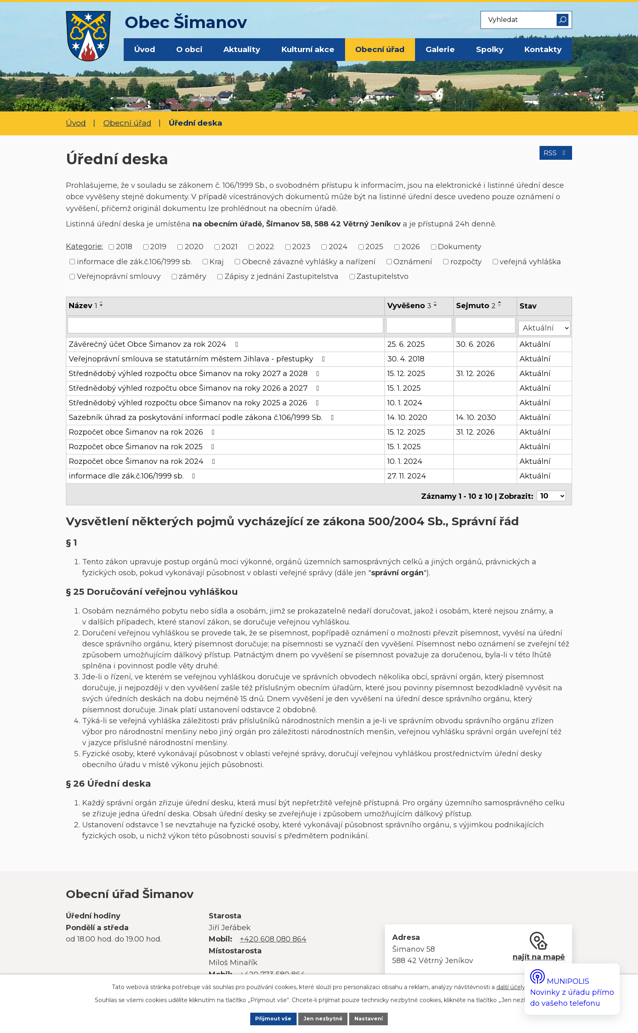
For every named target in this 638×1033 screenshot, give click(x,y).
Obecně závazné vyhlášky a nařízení (309, 261)
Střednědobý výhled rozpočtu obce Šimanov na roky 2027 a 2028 (196, 370)
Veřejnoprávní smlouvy (119, 276)
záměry (192, 276)
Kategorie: (84, 246)
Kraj (217, 261)
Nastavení (381, 1018)
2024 (338, 246)
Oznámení (412, 261)
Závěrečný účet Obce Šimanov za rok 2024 (155, 341)
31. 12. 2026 (476, 370)
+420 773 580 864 (272, 967)
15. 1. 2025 (405, 385)
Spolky (489, 49)
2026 (411, 246)
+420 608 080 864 (273, 932)
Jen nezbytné (323, 1018)
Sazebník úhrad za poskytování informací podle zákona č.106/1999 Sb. (203, 414)
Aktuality (241, 49)
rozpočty (466, 261)
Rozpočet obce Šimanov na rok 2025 (143, 443)
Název (83, 305)
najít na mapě (539, 950)
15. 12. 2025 (407, 370)
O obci (189, 49)
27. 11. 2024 (407, 472)
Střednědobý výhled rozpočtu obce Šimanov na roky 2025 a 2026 (195, 399)
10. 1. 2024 (405, 399)
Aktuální (535, 341)
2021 (229, 246)
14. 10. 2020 (408, 414)
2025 (374, 246)
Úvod (144, 49)
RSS (553, 158)
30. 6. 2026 (476, 341)
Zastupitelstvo (382, 276)
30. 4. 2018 (406, 355)
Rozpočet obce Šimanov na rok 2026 (143, 428)
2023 (301, 246)
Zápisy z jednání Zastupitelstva (282, 276)
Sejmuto (476, 305)
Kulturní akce (307, 49)
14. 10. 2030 (477, 414)
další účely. (511, 984)
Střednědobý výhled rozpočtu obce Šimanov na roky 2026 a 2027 (196, 385)
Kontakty (543, 49)
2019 (158, 246)
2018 (124, 246)
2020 (194, 246)
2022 (265, 246)
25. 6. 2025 (407, 341)
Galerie (440, 49)
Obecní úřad (379, 49)
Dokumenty (459, 246)
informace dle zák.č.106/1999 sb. (134, 261)
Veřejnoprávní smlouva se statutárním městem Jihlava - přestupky (198, 355)
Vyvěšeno (410, 305)
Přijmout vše (261, 1018)
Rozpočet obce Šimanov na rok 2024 (143, 458)
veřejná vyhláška (530, 261)
